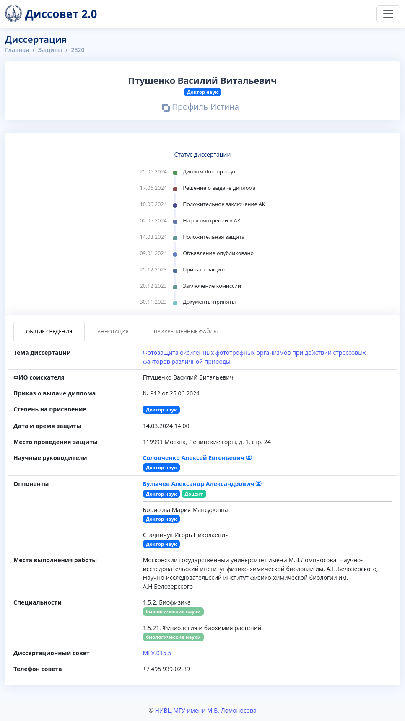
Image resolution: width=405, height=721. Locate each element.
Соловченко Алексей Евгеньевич (197, 457)
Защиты (50, 50)
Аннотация (112, 331)
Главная (17, 50)
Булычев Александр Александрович (202, 483)
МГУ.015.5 (157, 652)
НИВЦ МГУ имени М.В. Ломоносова (205, 710)
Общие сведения (49, 331)
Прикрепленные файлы (186, 331)
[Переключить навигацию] (388, 13)
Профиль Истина (200, 107)
